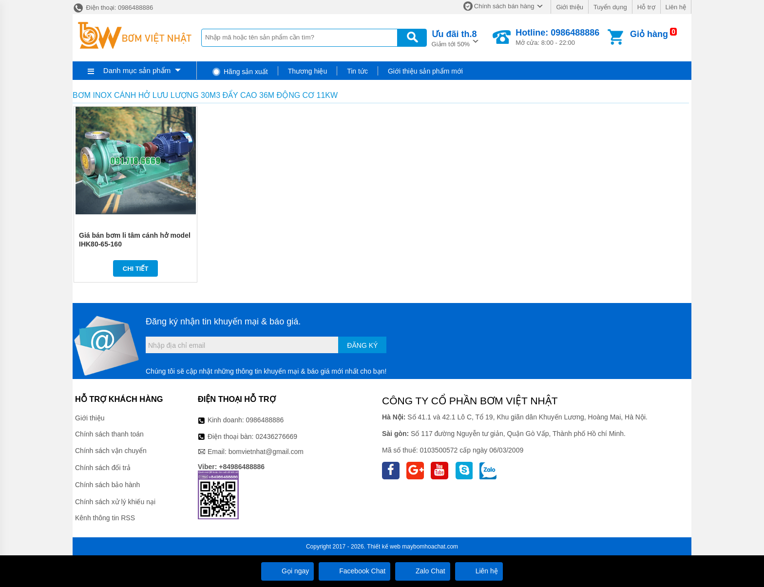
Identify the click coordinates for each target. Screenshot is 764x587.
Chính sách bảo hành (107, 485)
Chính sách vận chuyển (111, 450)
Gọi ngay (287, 571)
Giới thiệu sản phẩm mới (425, 71)
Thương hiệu (307, 71)
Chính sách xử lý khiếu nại (115, 502)
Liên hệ (676, 7)
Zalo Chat (422, 571)
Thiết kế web (384, 546)
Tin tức (357, 71)
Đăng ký (362, 345)
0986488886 (265, 420)
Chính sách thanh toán (109, 434)
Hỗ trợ (646, 7)
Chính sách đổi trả (103, 468)
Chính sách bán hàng (504, 6)
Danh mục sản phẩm (137, 70)
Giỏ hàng (649, 34)
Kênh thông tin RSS (105, 518)
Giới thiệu (569, 7)
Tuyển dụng (610, 7)
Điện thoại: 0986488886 (113, 7)
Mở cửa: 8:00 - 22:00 (557, 37)
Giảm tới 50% (454, 38)
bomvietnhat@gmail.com (266, 451)
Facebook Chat (354, 571)
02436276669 (276, 436)
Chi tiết (136, 268)
